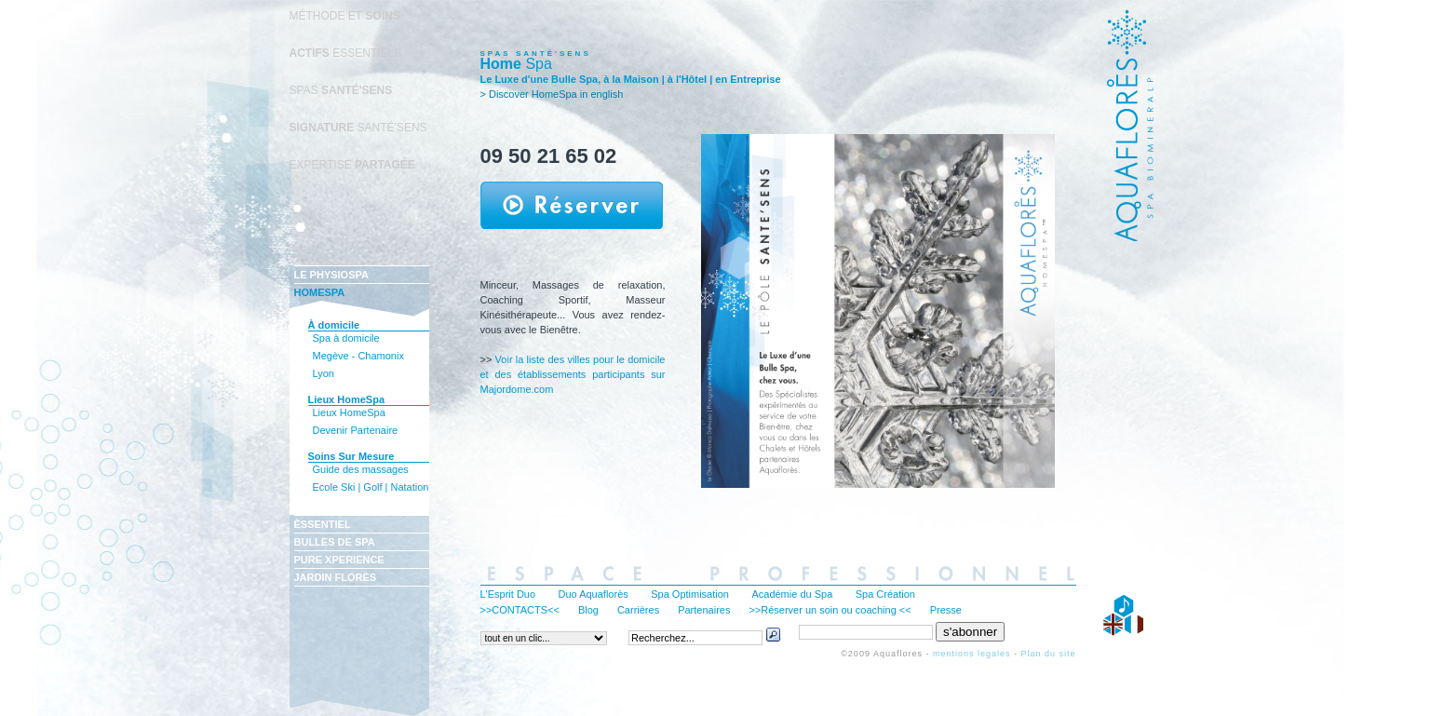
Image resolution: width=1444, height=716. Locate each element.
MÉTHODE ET (345, 15)
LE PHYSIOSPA (331, 274)
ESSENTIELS (346, 53)
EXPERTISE (352, 164)
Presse (946, 609)
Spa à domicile (346, 338)
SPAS (341, 90)
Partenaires (704, 609)
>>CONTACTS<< (520, 609)
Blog (588, 609)
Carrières (638, 609)
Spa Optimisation (690, 594)
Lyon (323, 373)
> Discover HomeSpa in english (552, 94)
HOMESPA (319, 292)
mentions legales (972, 653)
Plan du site (1047, 653)
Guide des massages (361, 469)
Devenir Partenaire (355, 430)
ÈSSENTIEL (322, 524)
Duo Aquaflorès (593, 594)
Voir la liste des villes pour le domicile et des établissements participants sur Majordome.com (573, 374)
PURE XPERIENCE (339, 559)
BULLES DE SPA (334, 541)
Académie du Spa (791, 594)
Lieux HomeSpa (349, 412)
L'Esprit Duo (508, 594)
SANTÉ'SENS (358, 127)
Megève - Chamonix (358, 355)
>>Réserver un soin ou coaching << (830, 609)
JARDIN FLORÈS (335, 577)
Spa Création (885, 594)
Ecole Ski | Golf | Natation (371, 487)
